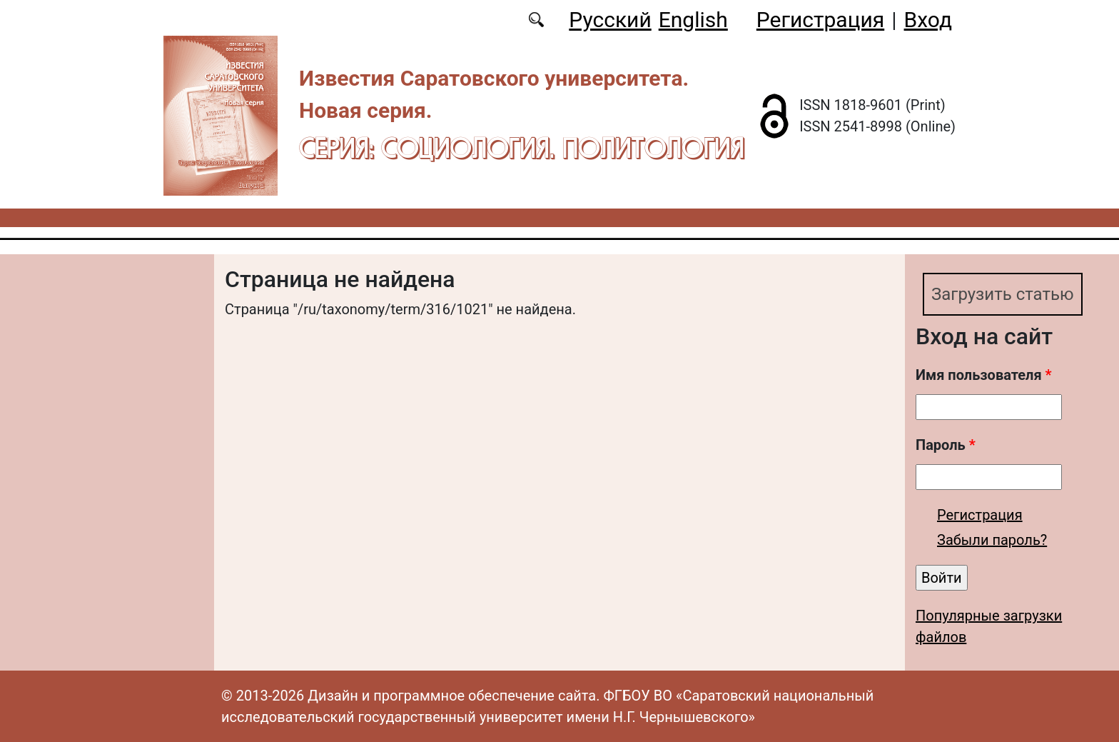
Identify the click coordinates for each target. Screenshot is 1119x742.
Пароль (946, 444)
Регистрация (820, 19)
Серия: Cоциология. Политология (521, 147)
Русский (610, 19)
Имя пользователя (984, 374)
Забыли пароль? (992, 539)
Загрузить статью (1002, 294)
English (693, 19)
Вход (928, 19)
